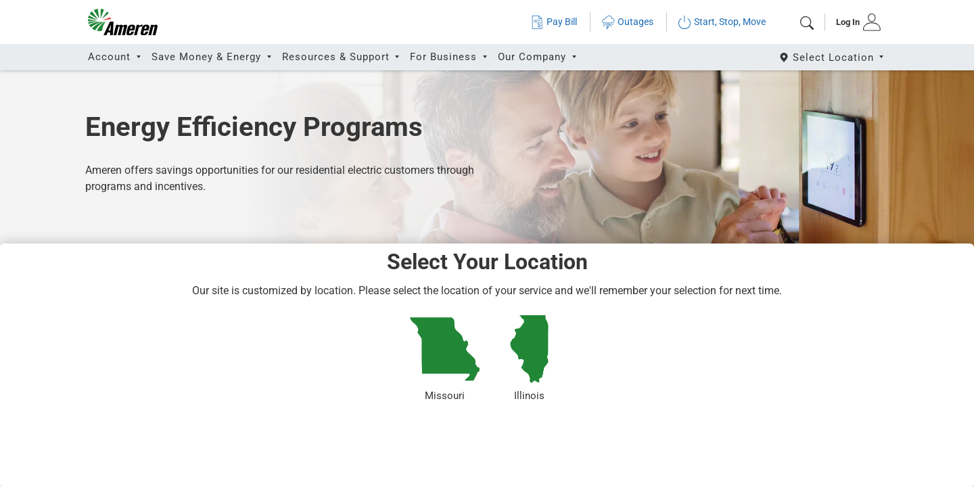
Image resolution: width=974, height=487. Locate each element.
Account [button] (111, 57)
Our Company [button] (534, 57)
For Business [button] (445, 57)
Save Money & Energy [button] (208, 57)
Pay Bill (553, 22)
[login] (854, 22)
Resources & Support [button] (337, 57)
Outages (627, 22)
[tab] (854, 22)
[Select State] (832, 57)
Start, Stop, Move (722, 22)
